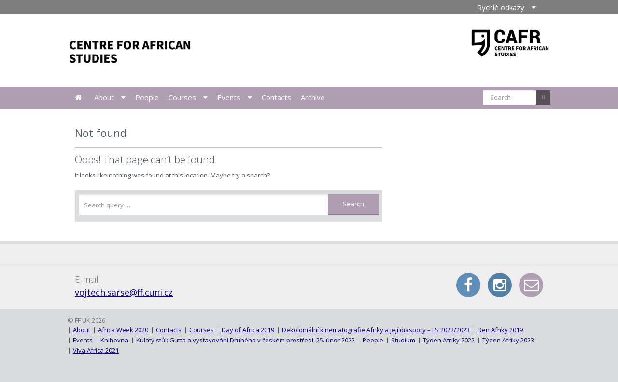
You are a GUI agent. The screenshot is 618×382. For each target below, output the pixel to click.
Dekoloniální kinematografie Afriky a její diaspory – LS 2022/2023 (376, 330)
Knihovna (114, 340)
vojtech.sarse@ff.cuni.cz (124, 292)
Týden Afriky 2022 (449, 340)
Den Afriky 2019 (500, 330)
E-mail (531, 285)
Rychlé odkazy (500, 7)
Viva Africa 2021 (96, 350)
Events (228, 97)
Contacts (276, 97)
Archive (313, 97)
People (147, 97)
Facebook (468, 285)
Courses (182, 97)
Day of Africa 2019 (248, 330)
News (78, 98)
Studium (403, 340)
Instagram (500, 285)
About (104, 97)
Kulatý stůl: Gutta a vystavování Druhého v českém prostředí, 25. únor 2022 (245, 340)
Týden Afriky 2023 (508, 340)
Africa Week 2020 (123, 330)
